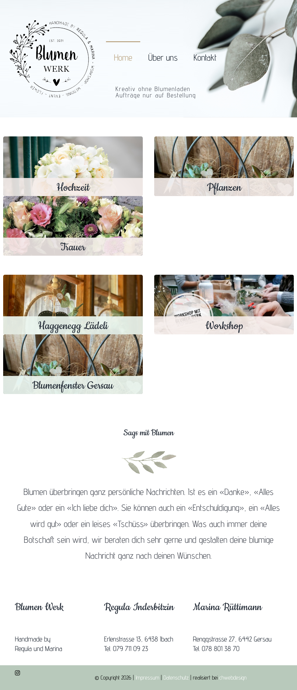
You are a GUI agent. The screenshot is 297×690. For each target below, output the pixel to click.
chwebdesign (233, 677)
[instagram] (17, 672)
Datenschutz (176, 677)
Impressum (147, 677)
